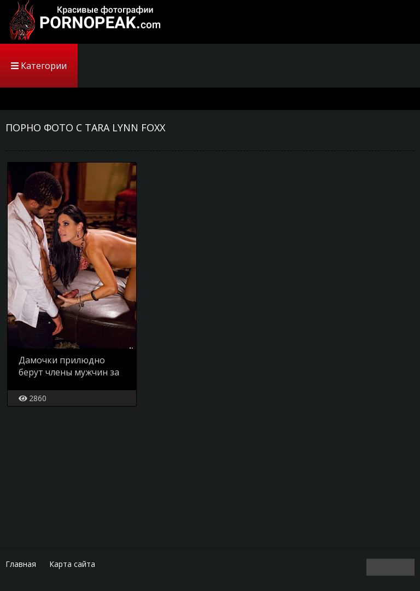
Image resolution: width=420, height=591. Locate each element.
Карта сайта (72, 564)
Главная (20, 564)
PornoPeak (82, 22)
